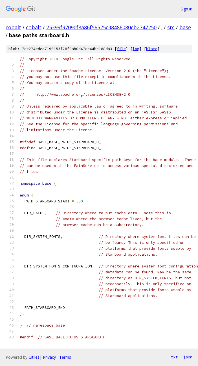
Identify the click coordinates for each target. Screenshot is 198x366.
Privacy (49, 357)
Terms (65, 357)
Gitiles (33, 357)
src (171, 27)
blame (151, 48)
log (136, 48)
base (185, 27)
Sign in (186, 9)
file (121, 48)
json (187, 357)
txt (174, 357)
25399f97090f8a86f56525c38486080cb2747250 (101, 27)
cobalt (13, 27)
